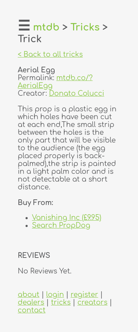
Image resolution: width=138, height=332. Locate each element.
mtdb (46, 27)
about (28, 295)
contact (31, 310)
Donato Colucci (76, 94)
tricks (61, 302)
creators (92, 302)
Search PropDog (61, 225)
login (55, 295)
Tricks (85, 27)
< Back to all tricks (50, 55)
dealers (31, 302)
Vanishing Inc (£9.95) (66, 218)
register (84, 295)
